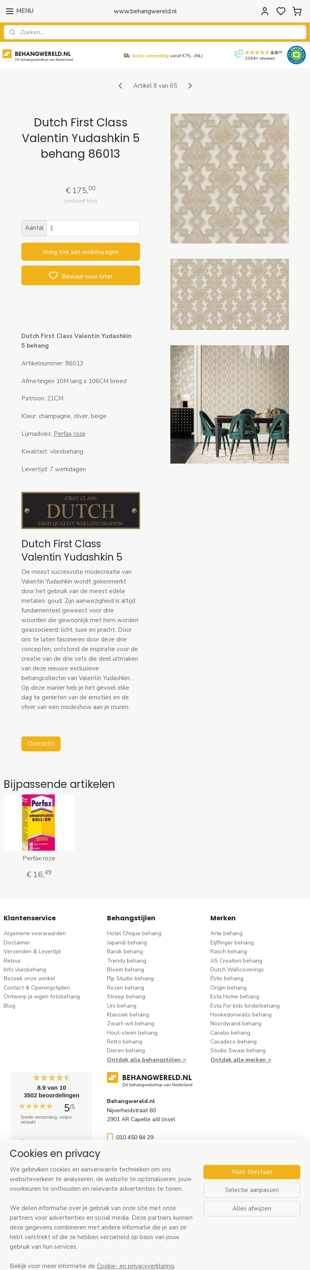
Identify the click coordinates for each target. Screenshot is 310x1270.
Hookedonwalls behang (241, 1014)
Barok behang (125, 951)
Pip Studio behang (130, 978)
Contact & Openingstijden (37, 988)
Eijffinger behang (232, 942)
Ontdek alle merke (236, 1060)
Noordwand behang (236, 1023)
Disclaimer (17, 942)
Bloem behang (125, 969)
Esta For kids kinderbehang (245, 1006)
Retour (12, 961)
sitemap (191, 1255)
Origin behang (228, 988)
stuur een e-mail (128, 1156)
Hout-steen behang (132, 1033)
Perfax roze (39, 858)
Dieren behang (126, 1050)
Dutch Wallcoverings (237, 969)
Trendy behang (126, 961)
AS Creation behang (236, 961)
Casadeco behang (233, 1041)
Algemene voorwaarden (35, 933)
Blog (9, 1006)
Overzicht (41, 744)
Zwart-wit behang (130, 1023)
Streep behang (126, 996)
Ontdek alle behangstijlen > (146, 1060)
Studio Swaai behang (238, 1050)
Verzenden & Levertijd (32, 951)
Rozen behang (125, 988)
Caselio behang (230, 1033)
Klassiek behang (128, 1014)
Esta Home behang (234, 996)
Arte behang (226, 933)
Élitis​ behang (226, 978)
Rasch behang (228, 951)
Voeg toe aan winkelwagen (81, 252)
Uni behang (121, 1006)
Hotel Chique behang (134, 933)
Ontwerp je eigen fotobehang (42, 996)
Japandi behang (127, 942)
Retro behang (124, 1041)
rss (205, 1255)
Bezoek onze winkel (29, 978)
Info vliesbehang (25, 969)
